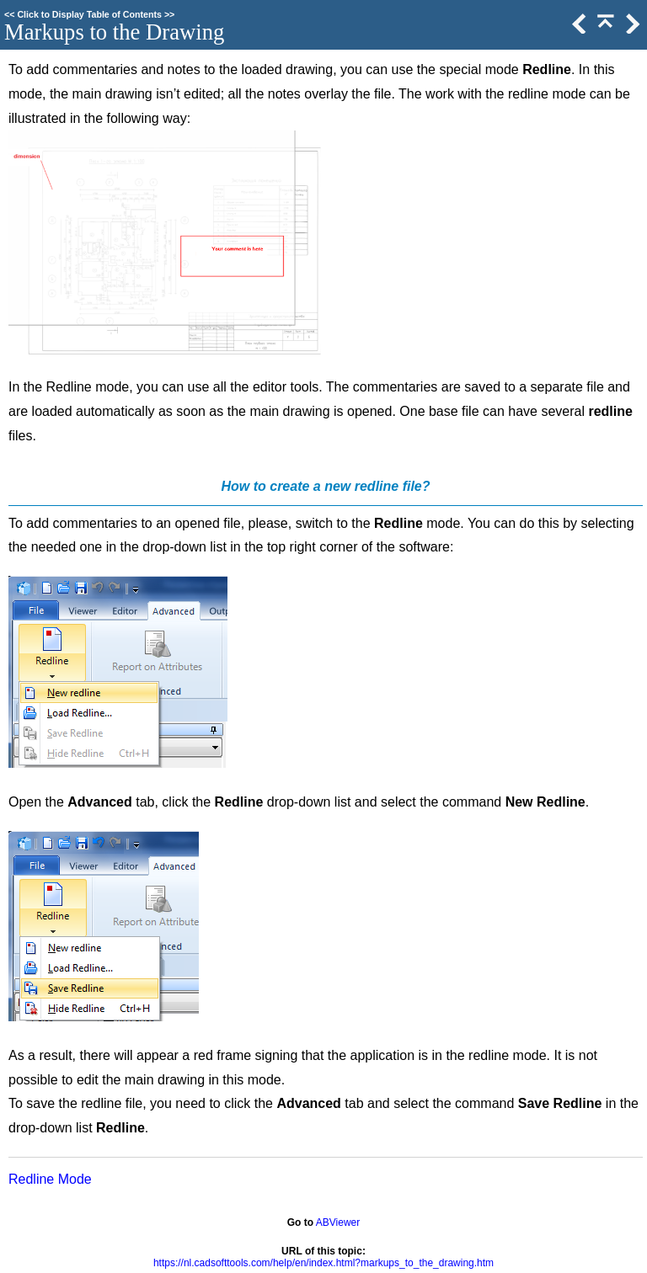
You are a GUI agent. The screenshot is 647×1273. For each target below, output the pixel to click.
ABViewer (338, 1222)
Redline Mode (50, 1179)
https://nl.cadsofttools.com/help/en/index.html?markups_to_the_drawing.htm (323, 1263)
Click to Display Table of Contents (89, 14)
